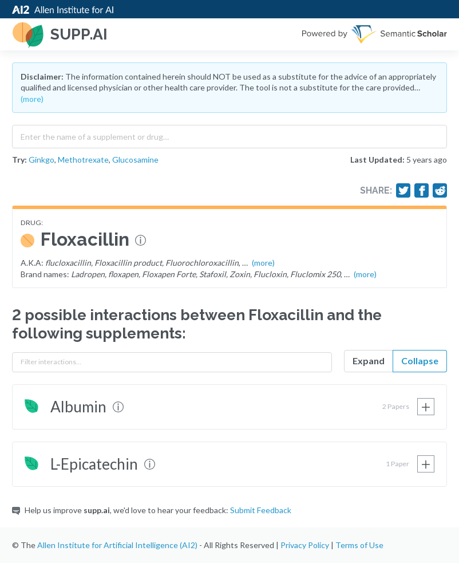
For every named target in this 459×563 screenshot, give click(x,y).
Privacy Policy (304, 545)
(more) (32, 99)
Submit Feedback (260, 510)
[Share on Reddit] (440, 191)
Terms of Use (359, 545)
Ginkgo (41, 159)
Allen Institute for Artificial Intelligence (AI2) (117, 545)
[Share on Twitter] (403, 191)
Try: (19, 159)
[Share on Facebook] (422, 191)
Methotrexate (83, 159)
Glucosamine (135, 159)
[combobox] (229, 134)
